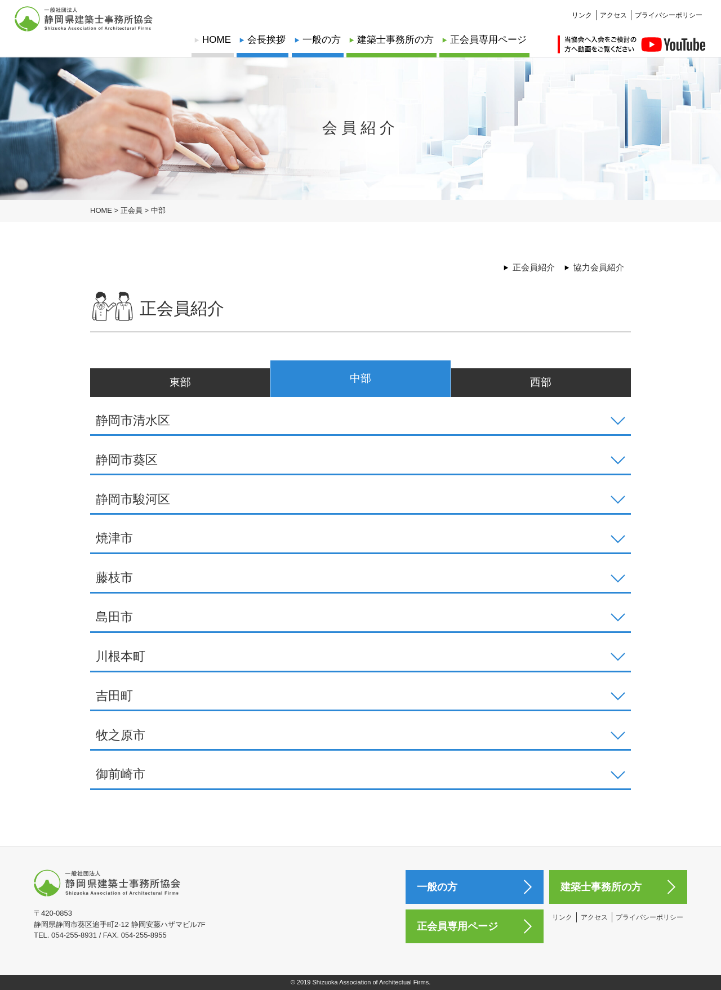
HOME (216, 39)
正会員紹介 (534, 267)
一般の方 (321, 39)
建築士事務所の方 (395, 39)
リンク (582, 9)
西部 (540, 382)
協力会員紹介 (598, 267)
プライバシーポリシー (668, 9)
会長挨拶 (266, 39)
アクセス (613, 9)
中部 (360, 378)
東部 (180, 382)
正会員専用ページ (488, 39)
